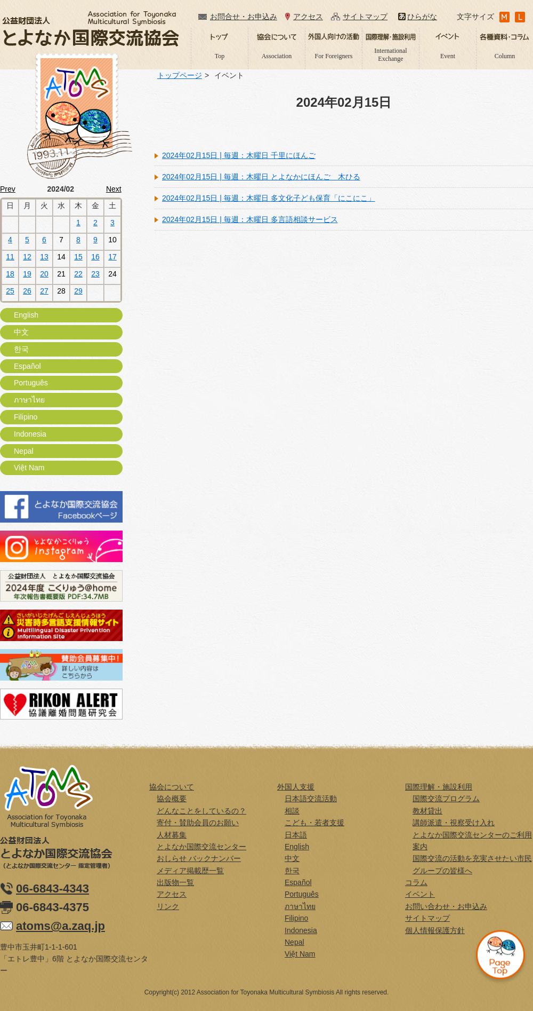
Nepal (24, 451)
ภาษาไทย (29, 400)
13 (44, 256)
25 (10, 291)
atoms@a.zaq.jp (60, 926)
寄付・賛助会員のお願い (198, 822)
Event (447, 56)
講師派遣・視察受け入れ (454, 822)
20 (44, 274)
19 (27, 274)
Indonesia (30, 434)
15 (78, 256)
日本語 (296, 835)
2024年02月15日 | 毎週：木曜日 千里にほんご (239, 155)
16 (95, 256)
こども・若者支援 (314, 822)
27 (44, 291)
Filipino (25, 417)
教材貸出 (427, 811)
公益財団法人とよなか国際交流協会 (90, 28)
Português (31, 382)
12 (27, 256)
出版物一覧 (175, 882)
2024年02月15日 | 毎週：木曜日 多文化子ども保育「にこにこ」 (268, 198)
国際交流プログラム (446, 798)
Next (114, 189)
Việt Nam (29, 467)
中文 (21, 332)
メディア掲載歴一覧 (190, 870)
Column (505, 56)
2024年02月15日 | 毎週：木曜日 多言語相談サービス (250, 219)
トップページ (179, 75)
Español (27, 366)
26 (27, 291)
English (26, 315)
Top (220, 56)
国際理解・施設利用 (438, 787)
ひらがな (422, 16)
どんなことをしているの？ (201, 811)
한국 (21, 349)
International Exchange (390, 54)
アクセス (308, 16)
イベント (420, 894)
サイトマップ (365, 16)
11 (10, 256)
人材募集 (172, 835)
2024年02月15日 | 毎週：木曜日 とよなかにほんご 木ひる (261, 176)
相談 (292, 811)
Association (277, 56)
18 (10, 274)
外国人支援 (295, 787)
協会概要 (172, 798)
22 (78, 274)
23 (95, 274)
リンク (168, 906)
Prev (7, 189)
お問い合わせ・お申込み (446, 906)
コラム (416, 882)
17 (112, 256)
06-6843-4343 (52, 888)
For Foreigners (334, 56)
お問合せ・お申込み (243, 16)
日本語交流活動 (311, 798)
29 (78, 291)
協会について (171, 787)
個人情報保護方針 (435, 930)
